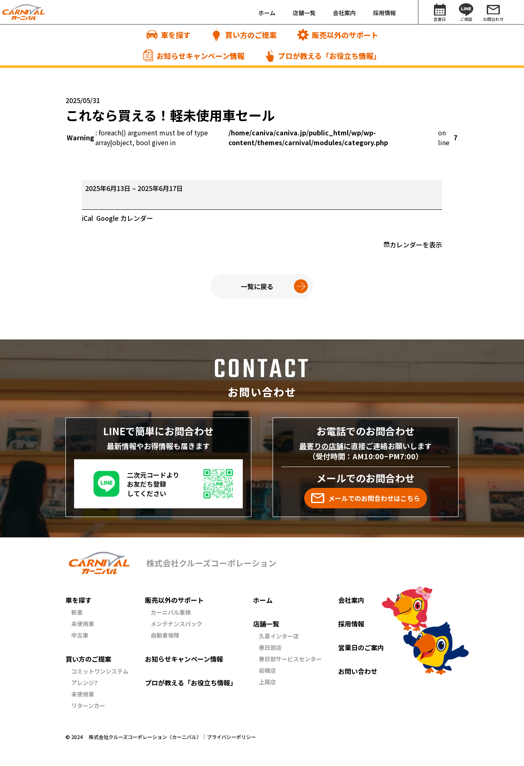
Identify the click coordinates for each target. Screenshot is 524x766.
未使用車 (82, 624)
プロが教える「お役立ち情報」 (191, 682)
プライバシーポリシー (231, 737)
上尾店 (267, 682)
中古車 (79, 635)
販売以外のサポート (174, 600)
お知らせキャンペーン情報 (184, 659)
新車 (77, 612)
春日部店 (270, 647)
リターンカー (88, 705)
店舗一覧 (266, 624)
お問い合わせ (357, 671)
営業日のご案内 (361, 647)
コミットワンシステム (100, 671)
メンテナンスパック (176, 624)
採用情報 (351, 624)
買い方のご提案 (88, 659)
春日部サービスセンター (290, 659)
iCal (87, 218)
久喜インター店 (279, 636)
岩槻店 (267, 670)
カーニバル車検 (171, 612)
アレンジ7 (84, 682)
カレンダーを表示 (416, 244)
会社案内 (351, 600)
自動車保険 (165, 635)
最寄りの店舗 (321, 445)
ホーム (263, 600)
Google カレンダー (124, 218)
